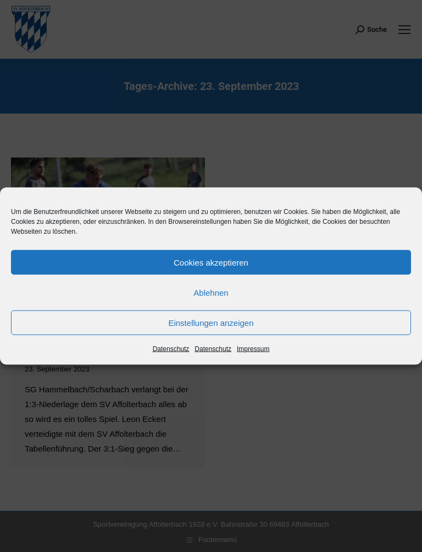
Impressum (253, 349)
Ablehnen (210, 292)
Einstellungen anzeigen (210, 322)
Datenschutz (171, 349)
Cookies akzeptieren (211, 262)
